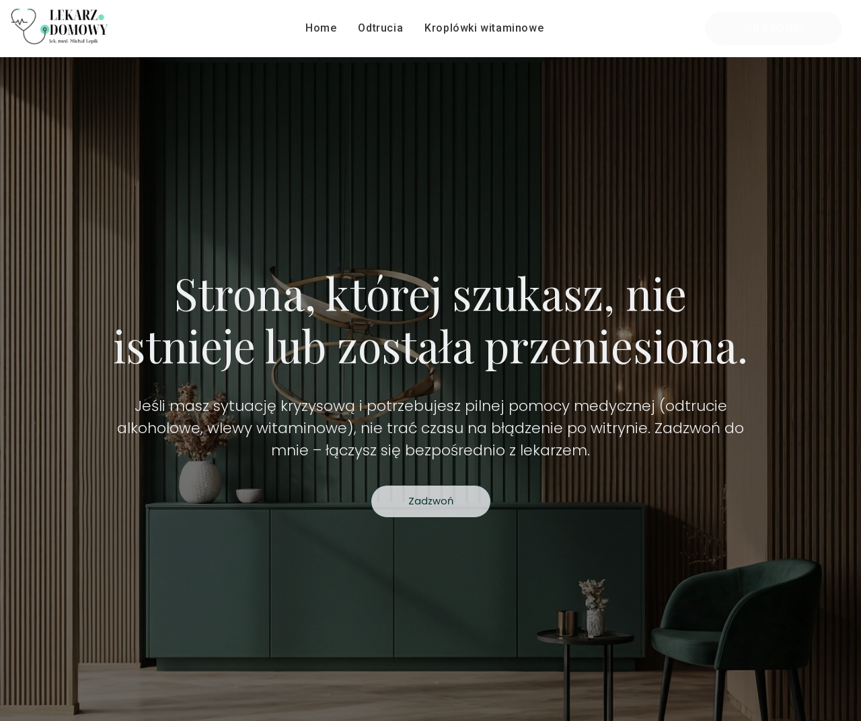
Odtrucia (380, 28)
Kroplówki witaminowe (484, 28)
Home (320, 28)
